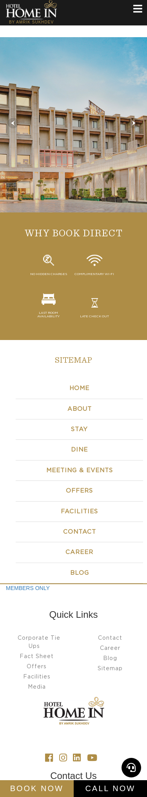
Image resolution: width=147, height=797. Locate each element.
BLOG (79, 573)
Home (79, 388)
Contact (79, 532)
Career (110, 648)
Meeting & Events (79, 470)
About (79, 409)
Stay (79, 429)
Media (37, 687)
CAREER (79, 552)
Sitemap (110, 668)
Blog (110, 658)
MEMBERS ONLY (28, 588)
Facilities (79, 512)
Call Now (110, 788)
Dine (79, 450)
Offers (79, 491)
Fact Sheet (37, 656)
